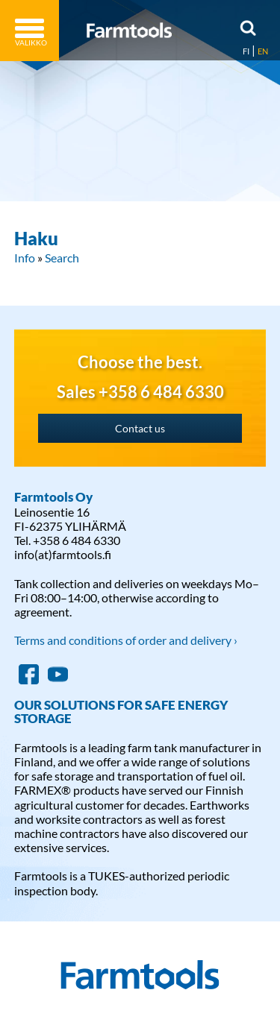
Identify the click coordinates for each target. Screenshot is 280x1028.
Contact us (140, 428)
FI (246, 51)
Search (62, 257)
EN (263, 51)
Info (24, 257)
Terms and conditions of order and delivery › (125, 640)
